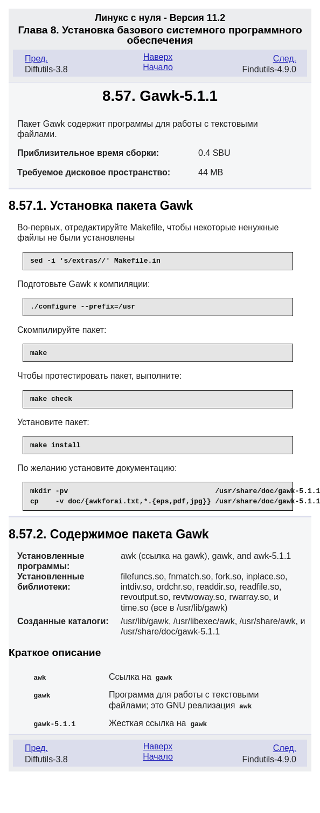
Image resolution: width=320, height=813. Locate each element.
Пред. (36, 58)
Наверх (157, 57)
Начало (158, 67)
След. (284, 58)
